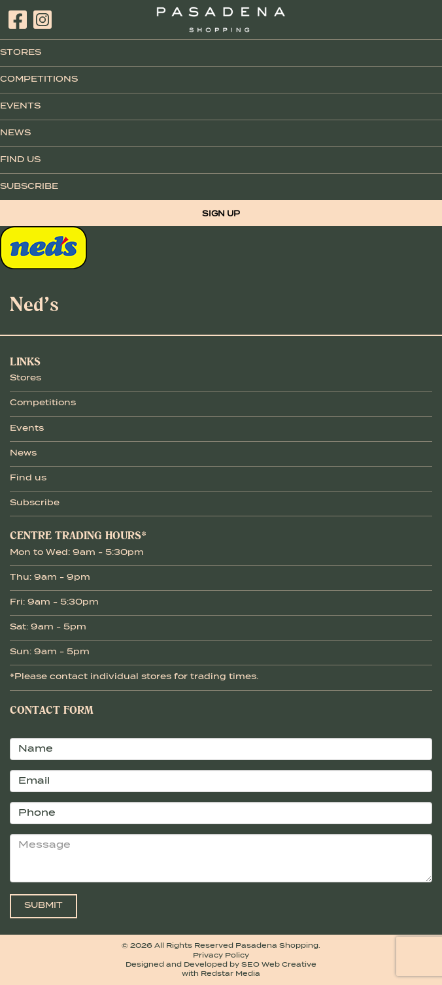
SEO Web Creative (278, 964)
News (15, 133)
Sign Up (221, 214)
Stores (20, 53)
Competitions (39, 80)
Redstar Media (230, 974)
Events (20, 106)
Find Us (20, 160)
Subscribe (29, 187)
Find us (28, 478)
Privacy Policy (221, 955)
